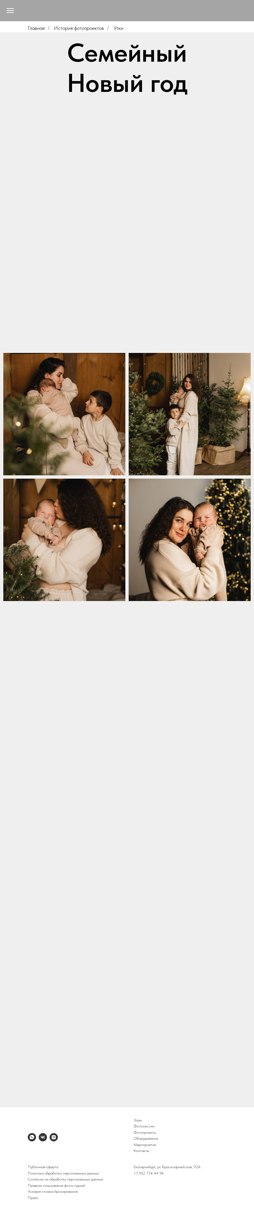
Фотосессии (144, 1126)
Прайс (33, 1197)
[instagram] (54, 1137)
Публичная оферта (43, 1167)
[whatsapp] (32, 1137)
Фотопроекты (145, 1132)
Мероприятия (145, 1144)
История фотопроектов (79, 28)
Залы (138, 1120)
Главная (36, 28)
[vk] (43, 1137)
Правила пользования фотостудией (56, 1185)
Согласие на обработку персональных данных (65, 1179)
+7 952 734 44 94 (149, 1173)
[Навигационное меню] (10, 10)
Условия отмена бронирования (53, 1191)
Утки (118, 28)
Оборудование (146, 1138)
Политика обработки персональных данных (63, 1173)
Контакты (141, 1150)
